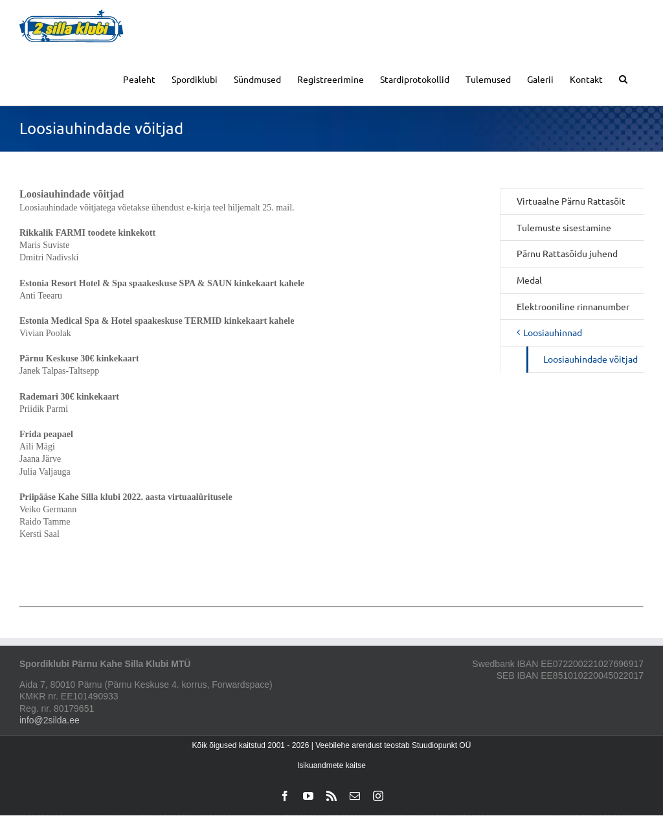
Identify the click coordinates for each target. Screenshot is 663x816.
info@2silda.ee (49, 720)
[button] (623, 78)
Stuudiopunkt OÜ (441, 745)
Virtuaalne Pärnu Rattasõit (571, 201)
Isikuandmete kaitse (331, 765)
